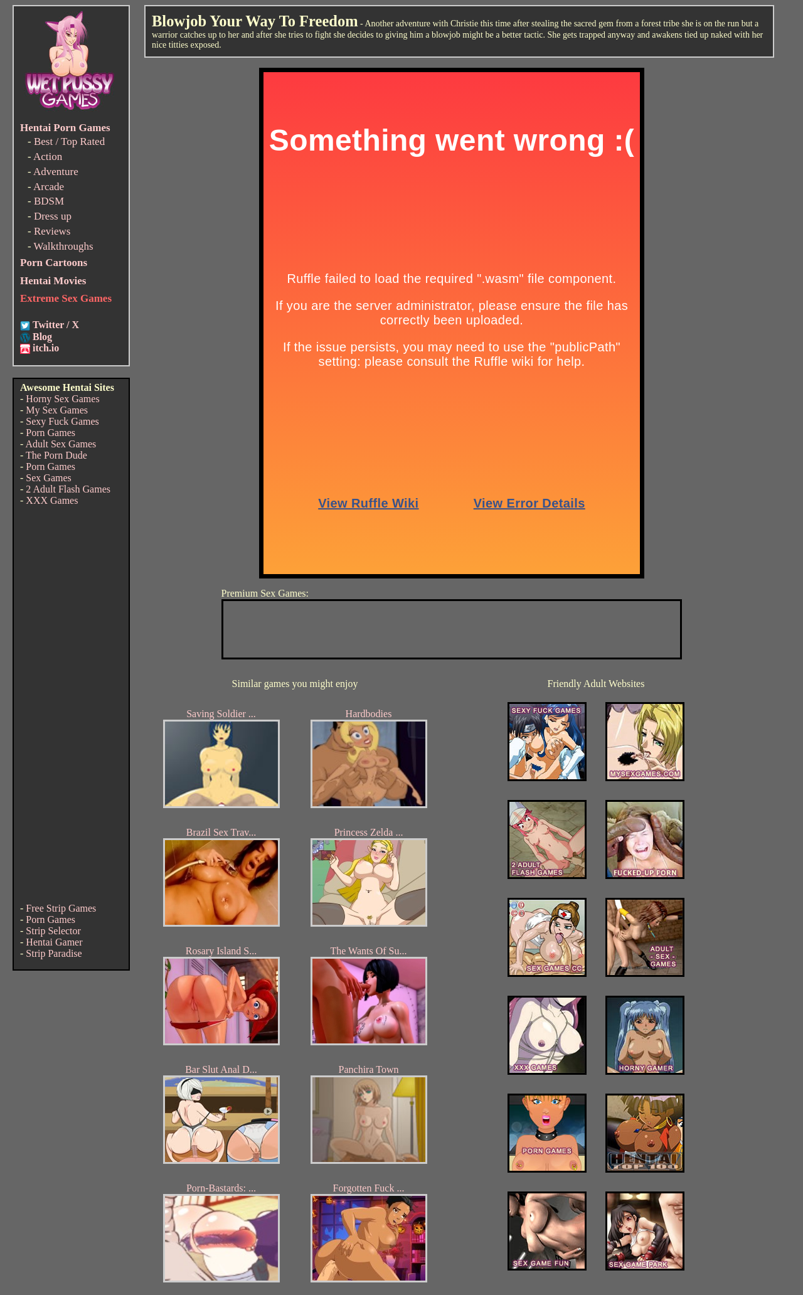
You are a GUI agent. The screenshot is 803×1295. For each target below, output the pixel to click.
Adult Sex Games (60, 444)
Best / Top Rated (69, 141)
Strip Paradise (54, 953)
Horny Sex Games (62, 398)
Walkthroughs (63, 246)
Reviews (52, 231)
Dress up (53, 216)
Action (47, 157)
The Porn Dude (56, 455)
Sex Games (48, 477)
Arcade (48, 187)
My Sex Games (57, 410)
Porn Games (50, 432)
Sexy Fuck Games (62, 421)
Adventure (55, 172)
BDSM (49, 201)
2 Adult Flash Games (68, 489)
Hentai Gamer (54, 942)
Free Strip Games (61, 908)
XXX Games (52, 500)
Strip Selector (53, 930)
